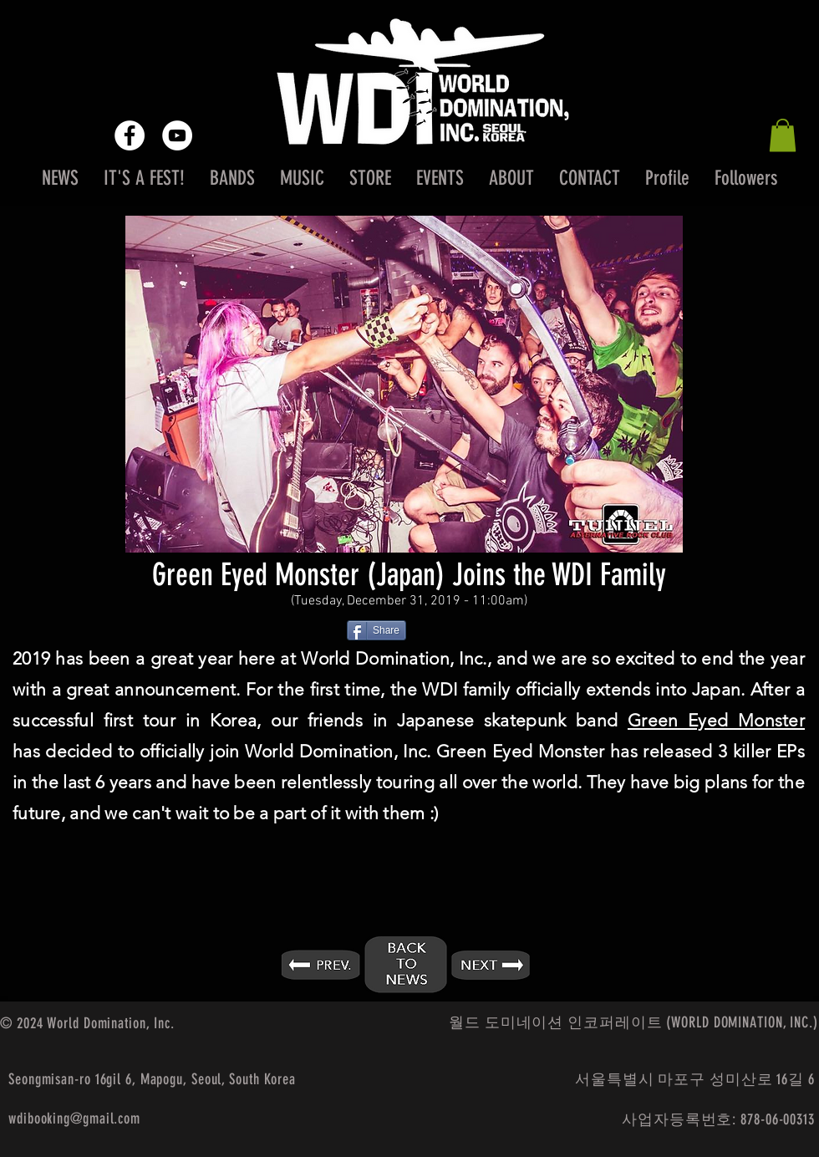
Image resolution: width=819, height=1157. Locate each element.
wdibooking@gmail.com (74, 1118)
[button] (782, 135)
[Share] (376, 630)
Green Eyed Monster (716, 720)
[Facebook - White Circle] (129, 135)
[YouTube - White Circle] (177, 135)
